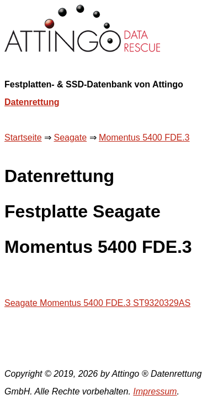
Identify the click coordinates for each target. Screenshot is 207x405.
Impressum (155, 391)
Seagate (70, 137)
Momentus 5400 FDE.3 (144, 137)
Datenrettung (32, 102)
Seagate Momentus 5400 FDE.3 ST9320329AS (97, 303)
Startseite (23, 137)
